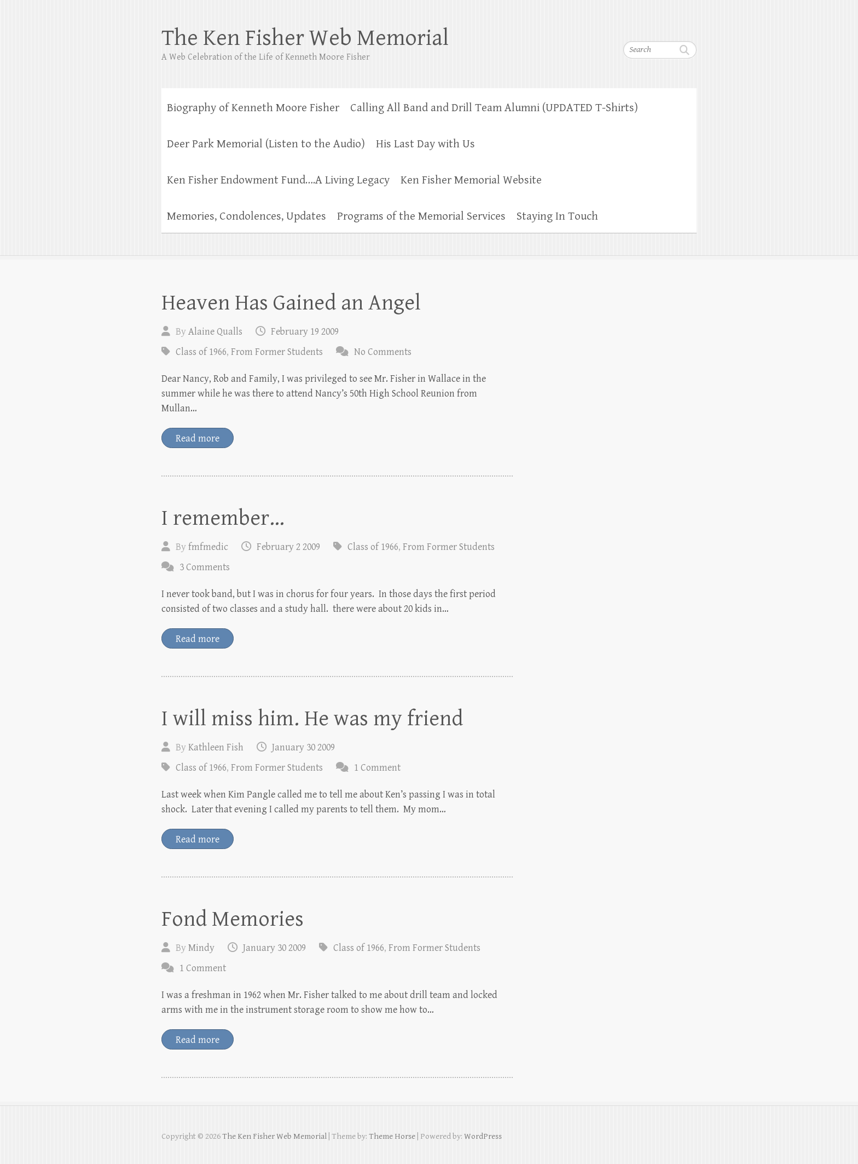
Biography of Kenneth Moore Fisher (253, 107)
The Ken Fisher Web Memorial (305, 38)
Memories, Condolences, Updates (246, 216)
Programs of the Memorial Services (421, 216)
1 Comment (377, 767)
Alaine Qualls (215, 331)
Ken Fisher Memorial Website (471, 180)
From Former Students (277, 352)
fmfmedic (208, 547)
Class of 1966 (201, 352)
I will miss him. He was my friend (312, 718)
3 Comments (204, 567)
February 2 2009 (288, 547)
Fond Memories (232, 919)
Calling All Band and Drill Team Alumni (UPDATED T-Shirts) (494, 107)
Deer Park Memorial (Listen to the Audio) (266, 144)
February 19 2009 (305, 331)
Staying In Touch (557, 216)
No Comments (382, 352)
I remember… (223, 518)
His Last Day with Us (425, 144)
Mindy (201, 948)
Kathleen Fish (216, 747)
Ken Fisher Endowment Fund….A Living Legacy (278, 180)
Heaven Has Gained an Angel (291, 303)
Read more (197, 438)
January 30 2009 (303, 747)
